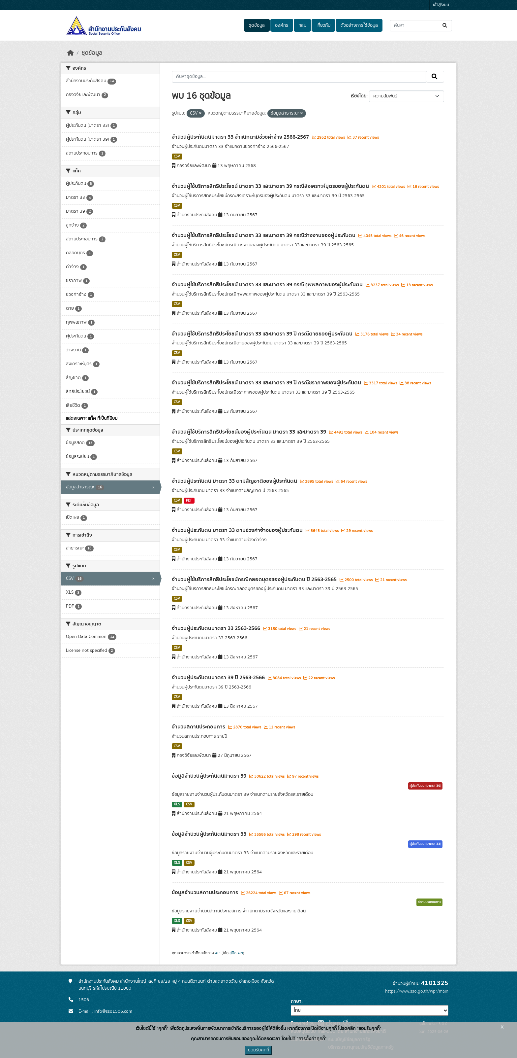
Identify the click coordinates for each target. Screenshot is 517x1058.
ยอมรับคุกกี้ (258, 1050)
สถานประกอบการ (429, 902)
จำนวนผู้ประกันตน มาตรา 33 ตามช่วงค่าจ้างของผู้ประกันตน (238, 530)
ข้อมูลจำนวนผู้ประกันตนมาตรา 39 (210, 776)
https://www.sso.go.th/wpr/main (416, 991)
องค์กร (281, 25)
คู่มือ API (236, 953)
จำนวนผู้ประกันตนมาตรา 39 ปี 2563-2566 (219, 677)
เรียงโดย (358, 96)
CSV (177, 156)
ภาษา (296, 1001)
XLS (177, 804)
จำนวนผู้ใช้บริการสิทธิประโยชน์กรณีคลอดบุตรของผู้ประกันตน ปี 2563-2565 (255, 579)
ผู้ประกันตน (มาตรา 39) (425, 786)
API (218, 953)
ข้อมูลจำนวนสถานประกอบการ (205, 892)
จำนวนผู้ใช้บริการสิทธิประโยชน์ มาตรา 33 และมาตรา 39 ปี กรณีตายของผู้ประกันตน (263, 334)
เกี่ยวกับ (323, 25)
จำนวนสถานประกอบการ (199, 727)
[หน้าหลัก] (70, 53)
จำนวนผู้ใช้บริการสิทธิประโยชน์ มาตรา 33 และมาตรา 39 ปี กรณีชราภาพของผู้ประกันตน (267, 382)
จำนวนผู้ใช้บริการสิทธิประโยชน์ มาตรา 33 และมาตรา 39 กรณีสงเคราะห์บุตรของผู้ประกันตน (271, 186)
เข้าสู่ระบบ (441, 5)
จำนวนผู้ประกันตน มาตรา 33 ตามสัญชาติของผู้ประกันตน (235, 481)
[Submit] (445, 25)
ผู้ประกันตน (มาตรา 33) (425, 844)
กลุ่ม (302, 25)
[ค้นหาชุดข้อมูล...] (421, 25)
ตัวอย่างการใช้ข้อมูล (359, 25)
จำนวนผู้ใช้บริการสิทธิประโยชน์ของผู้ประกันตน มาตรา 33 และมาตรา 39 (249, 432)
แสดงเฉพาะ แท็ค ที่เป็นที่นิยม (91, 418)
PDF (189, 500)
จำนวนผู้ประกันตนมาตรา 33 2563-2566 (216, 628)
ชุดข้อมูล (257, 25)
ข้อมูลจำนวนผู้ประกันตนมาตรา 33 (210, 834)
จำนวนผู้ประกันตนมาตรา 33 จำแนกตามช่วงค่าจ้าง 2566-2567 (241, 137)
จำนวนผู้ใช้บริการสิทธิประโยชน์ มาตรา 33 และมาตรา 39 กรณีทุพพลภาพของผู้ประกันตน (268, 284)
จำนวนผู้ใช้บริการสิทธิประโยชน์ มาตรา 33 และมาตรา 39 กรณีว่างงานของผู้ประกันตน (264, 235)
